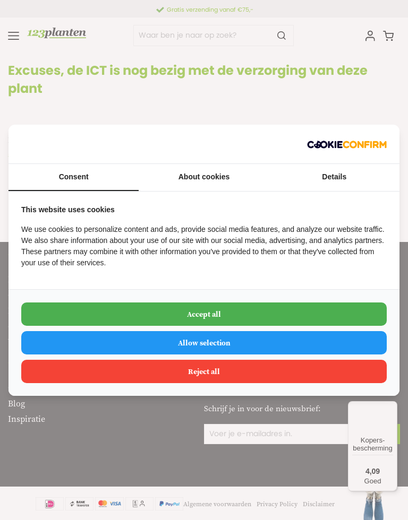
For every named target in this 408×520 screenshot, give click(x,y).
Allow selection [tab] (204, 342)
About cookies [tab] (204, 176)
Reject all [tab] (204, 371)
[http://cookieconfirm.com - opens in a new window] (347, 144)
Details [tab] (334, 176)
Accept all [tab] (204, 314)
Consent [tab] (74, 176)
